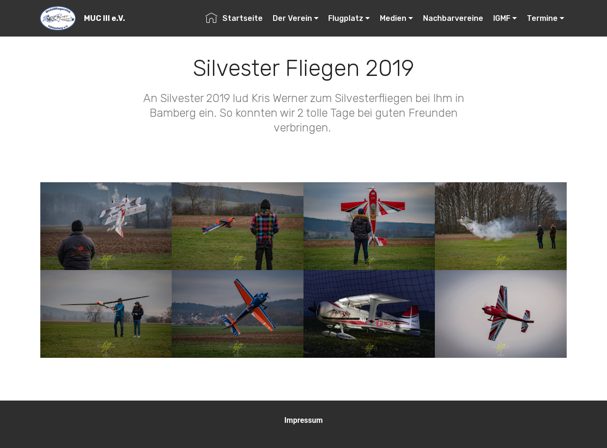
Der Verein (292, 18)
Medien (393, 18)
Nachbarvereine (453, 18)
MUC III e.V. (104, 18)
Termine (542, 18)
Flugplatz (345, 18)
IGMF (501, 18)
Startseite (234, 18)
